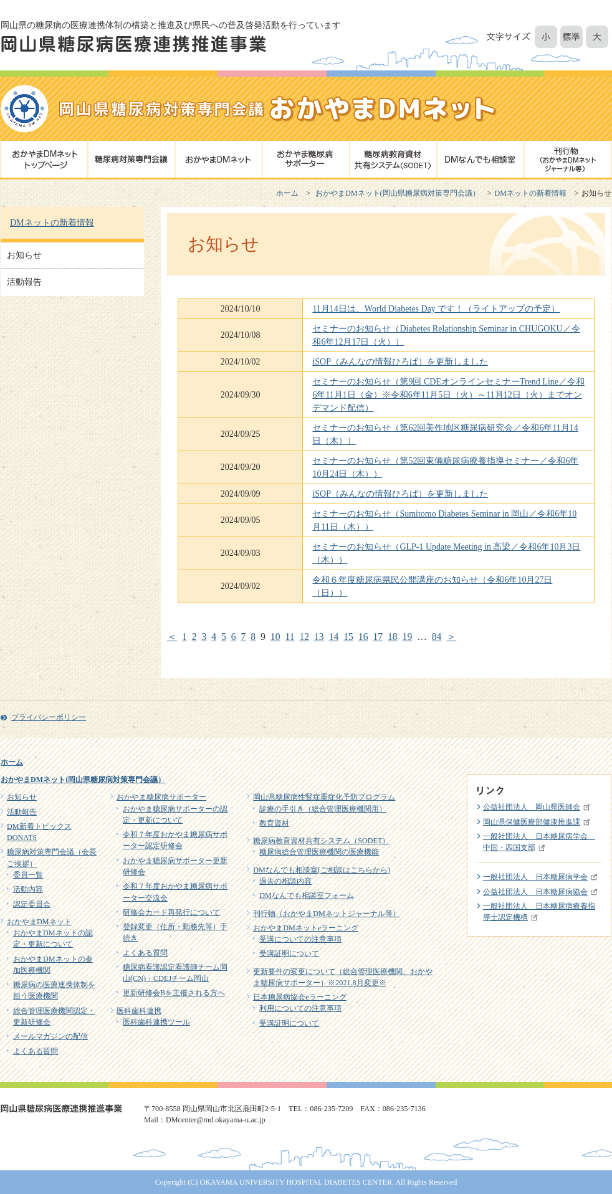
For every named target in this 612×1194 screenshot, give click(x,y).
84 (437, 636)
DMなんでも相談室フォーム (306, 895)
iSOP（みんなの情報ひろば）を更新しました (400, 361)
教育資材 (274, 823)
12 (304, 636)
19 (408, 636)
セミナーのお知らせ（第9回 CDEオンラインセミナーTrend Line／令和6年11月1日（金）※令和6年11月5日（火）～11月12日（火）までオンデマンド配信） (448, 395)
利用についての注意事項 (300, 1008)
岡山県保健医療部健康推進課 (531, 822)
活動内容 (28, 889)
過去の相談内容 (285, 881)
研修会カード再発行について (171, 912)
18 (393, 636)
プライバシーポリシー (48, 717)
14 (334, 636)
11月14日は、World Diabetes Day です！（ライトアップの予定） (436, 308)
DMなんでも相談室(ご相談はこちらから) (321, 870)
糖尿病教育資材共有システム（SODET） (321, 840)
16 (363, 636)
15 (348, 636)
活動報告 (24, 282)
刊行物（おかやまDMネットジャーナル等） (326, 913)
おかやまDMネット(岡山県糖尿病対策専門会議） (397, 193)
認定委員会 (31, 904)
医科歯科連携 (139, 1010)
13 (319, 636)
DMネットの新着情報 (531, 193)
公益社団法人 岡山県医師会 (531, 807)
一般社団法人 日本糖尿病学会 (535, 876)
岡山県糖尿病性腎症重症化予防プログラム (324, 797)
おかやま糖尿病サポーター (161, 797)
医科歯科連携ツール (156, 1022)
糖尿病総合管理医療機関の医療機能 (319, 852)
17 (378, 636)
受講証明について (289, 953)
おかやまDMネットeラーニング (305, 928)
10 (275, 636)
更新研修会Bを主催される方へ (174, 992)
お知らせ (24, 255)
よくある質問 (35, 1051)
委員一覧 (28, 875)
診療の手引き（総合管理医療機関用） (322, 809)
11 (289, 636)
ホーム (287, 193)
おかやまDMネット (39, 921)
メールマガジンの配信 (50, 1036)
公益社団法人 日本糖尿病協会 (535, 891)
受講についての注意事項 (300, 939)
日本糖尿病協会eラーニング (299, 997)
